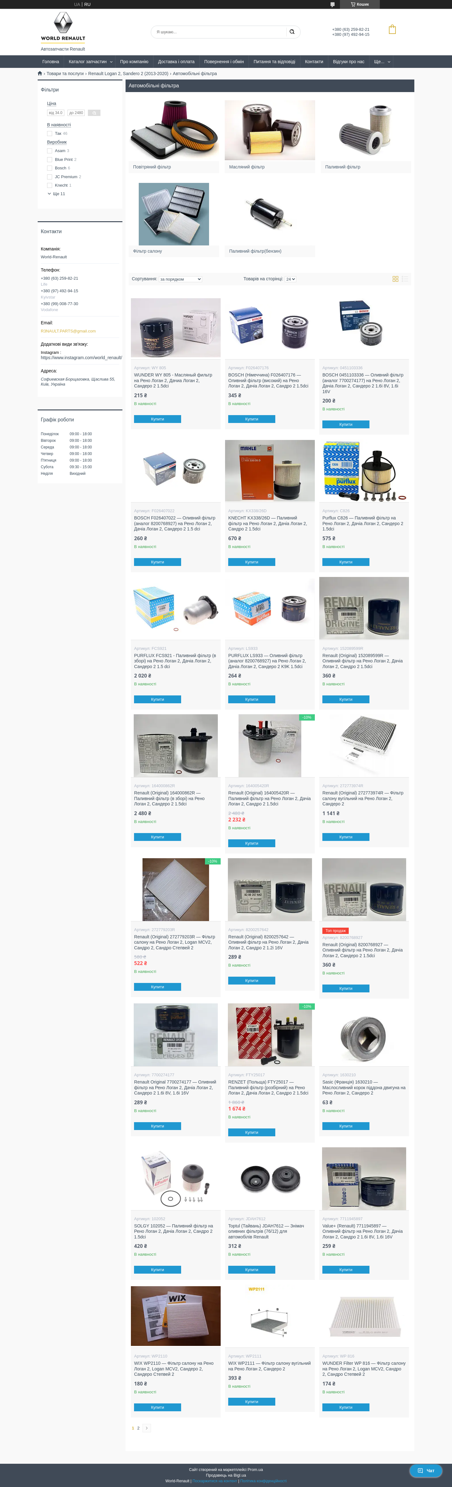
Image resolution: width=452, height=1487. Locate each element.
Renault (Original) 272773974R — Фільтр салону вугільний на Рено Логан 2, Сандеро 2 (362, 798)
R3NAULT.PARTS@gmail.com (68, 331)
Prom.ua (255, 1469)
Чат (425, 1470)
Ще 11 (59, 193)
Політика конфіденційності (263, 1481)
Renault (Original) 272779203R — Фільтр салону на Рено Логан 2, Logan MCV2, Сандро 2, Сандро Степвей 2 (174, 942)
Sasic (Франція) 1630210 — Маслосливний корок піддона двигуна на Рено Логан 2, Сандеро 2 (364, 1087)
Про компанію (134, 61)
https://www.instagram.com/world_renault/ (81, 357)
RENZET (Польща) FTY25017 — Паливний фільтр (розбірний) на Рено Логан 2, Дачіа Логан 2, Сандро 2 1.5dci (268, 1087)
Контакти (314, 61)
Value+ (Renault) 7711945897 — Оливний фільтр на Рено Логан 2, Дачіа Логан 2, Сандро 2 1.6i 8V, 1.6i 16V (362, 1231)
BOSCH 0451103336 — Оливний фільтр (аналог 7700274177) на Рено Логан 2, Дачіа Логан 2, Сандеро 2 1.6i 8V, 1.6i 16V (362, 383)
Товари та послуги (64, 73)
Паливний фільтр (344, 164)
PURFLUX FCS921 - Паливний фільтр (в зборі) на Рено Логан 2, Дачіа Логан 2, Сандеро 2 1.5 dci (175, 661)
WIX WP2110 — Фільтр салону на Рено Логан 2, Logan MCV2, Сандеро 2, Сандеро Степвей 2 (173, 1369)
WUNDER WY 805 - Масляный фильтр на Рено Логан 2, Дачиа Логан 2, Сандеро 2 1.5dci (173, 380)
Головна (50, 61)
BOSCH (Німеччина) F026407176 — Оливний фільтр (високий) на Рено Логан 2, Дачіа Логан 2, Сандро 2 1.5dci (268, 380)
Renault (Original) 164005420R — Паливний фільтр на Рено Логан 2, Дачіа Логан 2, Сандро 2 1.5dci (269, 798)
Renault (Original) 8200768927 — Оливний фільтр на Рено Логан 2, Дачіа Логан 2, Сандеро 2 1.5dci (362, 950)
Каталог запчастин (88, 61)
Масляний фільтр (248, 164)
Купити (157, 419)
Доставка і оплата (176, 61)
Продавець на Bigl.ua (226, 1475)
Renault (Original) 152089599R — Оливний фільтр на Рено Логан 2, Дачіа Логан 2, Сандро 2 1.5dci (362, 661)
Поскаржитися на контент (214, 1481)
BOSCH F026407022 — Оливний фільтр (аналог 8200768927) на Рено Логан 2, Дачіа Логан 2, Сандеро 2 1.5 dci (174, 523)
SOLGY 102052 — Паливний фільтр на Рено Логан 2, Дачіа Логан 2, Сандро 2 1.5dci (173, 1231)
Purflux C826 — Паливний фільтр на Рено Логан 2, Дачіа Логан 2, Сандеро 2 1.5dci (362, 523)
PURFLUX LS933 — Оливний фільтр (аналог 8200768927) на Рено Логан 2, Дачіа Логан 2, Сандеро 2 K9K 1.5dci (267, 661)
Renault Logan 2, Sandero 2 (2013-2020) (128, 73)
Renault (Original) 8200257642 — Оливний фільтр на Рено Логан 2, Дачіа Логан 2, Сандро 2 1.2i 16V (268, 942)
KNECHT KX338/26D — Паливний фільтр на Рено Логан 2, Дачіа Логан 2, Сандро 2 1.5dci (267, 523)
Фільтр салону (149, 249)
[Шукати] (292, 32)
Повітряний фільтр (153, 164)
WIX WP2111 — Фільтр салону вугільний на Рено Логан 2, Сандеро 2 (269, 1366)
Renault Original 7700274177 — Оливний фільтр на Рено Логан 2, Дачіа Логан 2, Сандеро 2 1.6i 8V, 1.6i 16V (175, 1087)
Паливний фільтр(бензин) (256, 249)
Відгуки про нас (348, 61)
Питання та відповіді (274, 61)
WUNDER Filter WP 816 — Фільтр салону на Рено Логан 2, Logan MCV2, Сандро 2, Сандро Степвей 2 (364, 1369)
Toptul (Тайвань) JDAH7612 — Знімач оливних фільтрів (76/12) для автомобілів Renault (266, 1231)
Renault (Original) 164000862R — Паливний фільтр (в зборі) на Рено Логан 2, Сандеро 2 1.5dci (169, 798)
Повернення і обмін (224, 61)
